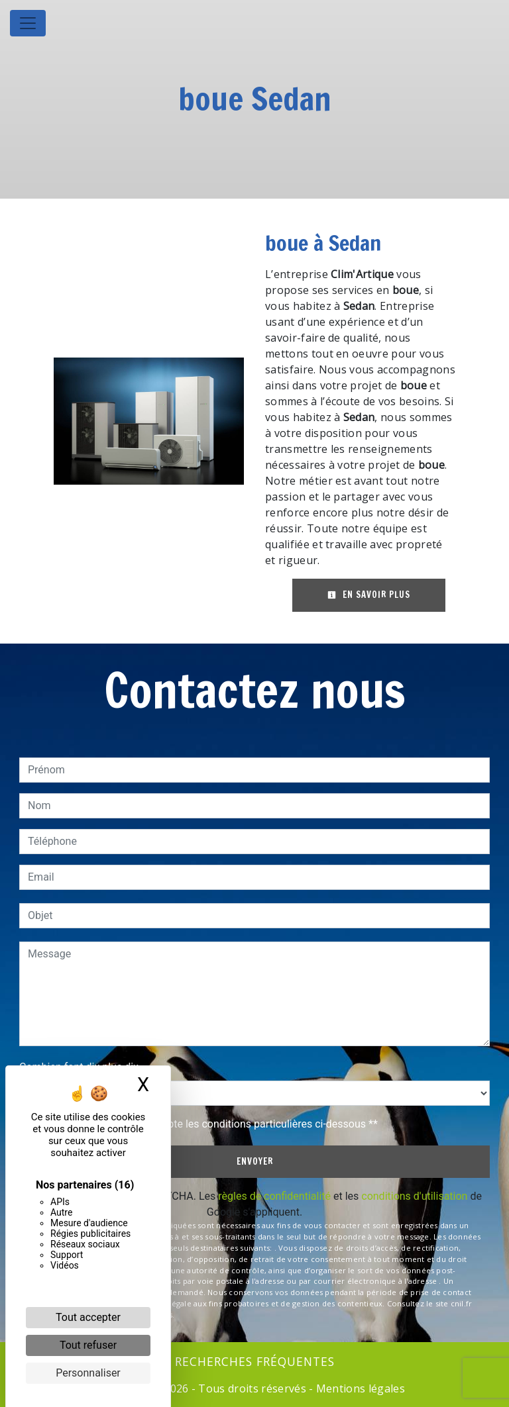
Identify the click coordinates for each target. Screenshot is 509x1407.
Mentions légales (359, 1388)
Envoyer (255, 1161)
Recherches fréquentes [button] (255, 1361)
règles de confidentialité (274, 1196)
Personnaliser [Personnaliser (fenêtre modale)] (88, 1373)
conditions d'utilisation (414, 1196)
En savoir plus (368, 595)
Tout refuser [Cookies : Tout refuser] (88, 1345)
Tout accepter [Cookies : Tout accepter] (88, 1317)
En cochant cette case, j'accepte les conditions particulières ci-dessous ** (205, 1124)
